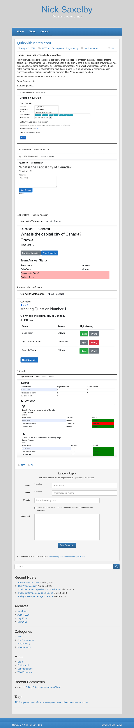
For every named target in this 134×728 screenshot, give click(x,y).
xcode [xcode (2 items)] (84, 702)
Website (26, 500)
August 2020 (24, 615)
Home (20, 31)
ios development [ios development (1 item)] (49, 702)
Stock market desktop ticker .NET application (39, 589)
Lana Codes (116, 725)
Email (27, 493)
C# (32, 465)
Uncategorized (24, 647)
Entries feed (23, 665)
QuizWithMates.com (34, 43)
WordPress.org (25, 672)
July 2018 (22, 618)
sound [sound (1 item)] (78, 702)
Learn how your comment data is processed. (67, 556)
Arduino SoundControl (28, 582)
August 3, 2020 (28, 48)
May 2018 (22, 622)
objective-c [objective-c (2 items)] (69, 702)
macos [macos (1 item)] (59, 702)
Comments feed (25, 669)
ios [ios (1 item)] (40, 702)
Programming (72, 48)
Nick (113, 48)
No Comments (91, 48)
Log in (20, 662)
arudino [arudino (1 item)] (30, 702)
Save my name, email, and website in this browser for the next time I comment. (63, 509)
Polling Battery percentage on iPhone (35, 596)
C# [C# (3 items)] (36, 702)
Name (27, 485)
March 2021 (23, 611)
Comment (25, 516)
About (31, 31)
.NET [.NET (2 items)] (17, 702)
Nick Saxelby (66, 9)
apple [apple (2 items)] (23, 702)
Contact (45, 31)
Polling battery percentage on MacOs (35, 593)
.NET (44, 48)
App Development (55, 48)
